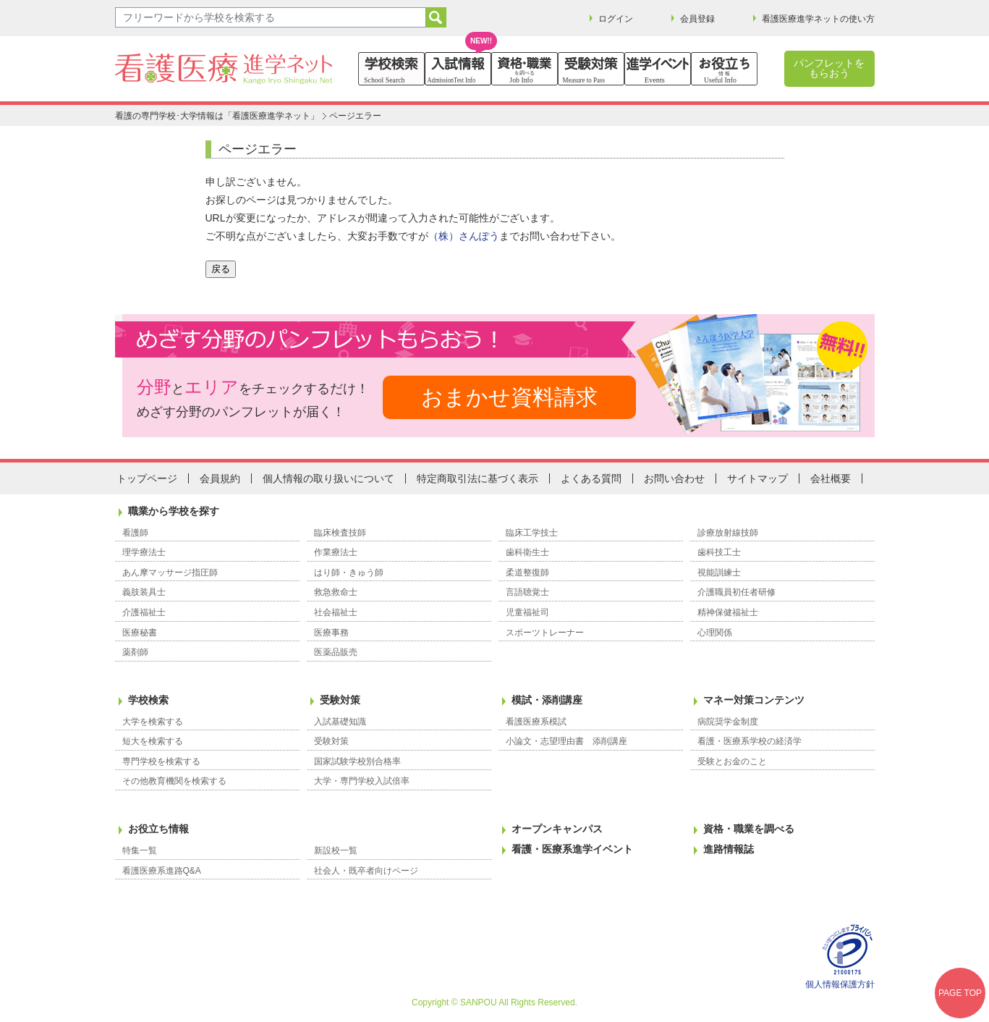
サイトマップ (757, 478)
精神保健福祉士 (727, 612)
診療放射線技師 (727, 533)
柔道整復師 (527, 572)
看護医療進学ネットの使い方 (818, 18)
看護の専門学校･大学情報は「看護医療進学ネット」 (217, 116)
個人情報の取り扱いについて (328, 478)
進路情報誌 (728, 849)
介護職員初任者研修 (736, 592)
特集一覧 (139, 850)
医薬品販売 (335, 652)
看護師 (135, 533)
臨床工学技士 (532, 533)
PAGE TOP (960, 993)
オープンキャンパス (557, 829)
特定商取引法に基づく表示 (477, 478)
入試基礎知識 (340, 722)
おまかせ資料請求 (509, 397)
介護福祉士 (144, 612)
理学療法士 (144, 552)
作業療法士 (335, 552)
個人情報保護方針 (840, 984)
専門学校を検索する (161, 761)
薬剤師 (135, 652)
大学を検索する (152, 722)
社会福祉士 (335, 612)
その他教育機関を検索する (174, 781)
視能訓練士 (719, 572)
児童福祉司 (527, 612)
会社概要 (830, 478)
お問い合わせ (674, 478)
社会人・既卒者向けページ (366, 871)
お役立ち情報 (158, 829)
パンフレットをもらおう (829, 68)
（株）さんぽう (463, 236)
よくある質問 (591, 478)
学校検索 (148, 700)
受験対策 (340, 700)
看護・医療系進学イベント (572, 849)
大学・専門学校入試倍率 (361, 781)
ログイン (615, 18)
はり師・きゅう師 (348, 572)
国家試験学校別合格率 (357, 761)
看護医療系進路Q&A (161, 871)
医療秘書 (139, 633)
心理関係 (714, 633)
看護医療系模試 (536, 722)
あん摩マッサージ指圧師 (170, 572)
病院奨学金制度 (727, 722)
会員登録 (697, 18)
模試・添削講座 (547, 700)
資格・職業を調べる (748, 829)
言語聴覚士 (527, 592)
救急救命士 (335, 592)
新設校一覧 (335, 850)
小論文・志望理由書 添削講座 (566, 741)
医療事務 (331, 633)
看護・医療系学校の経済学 (749, 741)
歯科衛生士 (527, 552)
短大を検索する (152, 741)
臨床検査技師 (340, 533)
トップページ (146, 478)
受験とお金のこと (732, 761)
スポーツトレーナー (545, 633)
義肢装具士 (144, 592)
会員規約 (220, 478)
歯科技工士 (719, 552)
